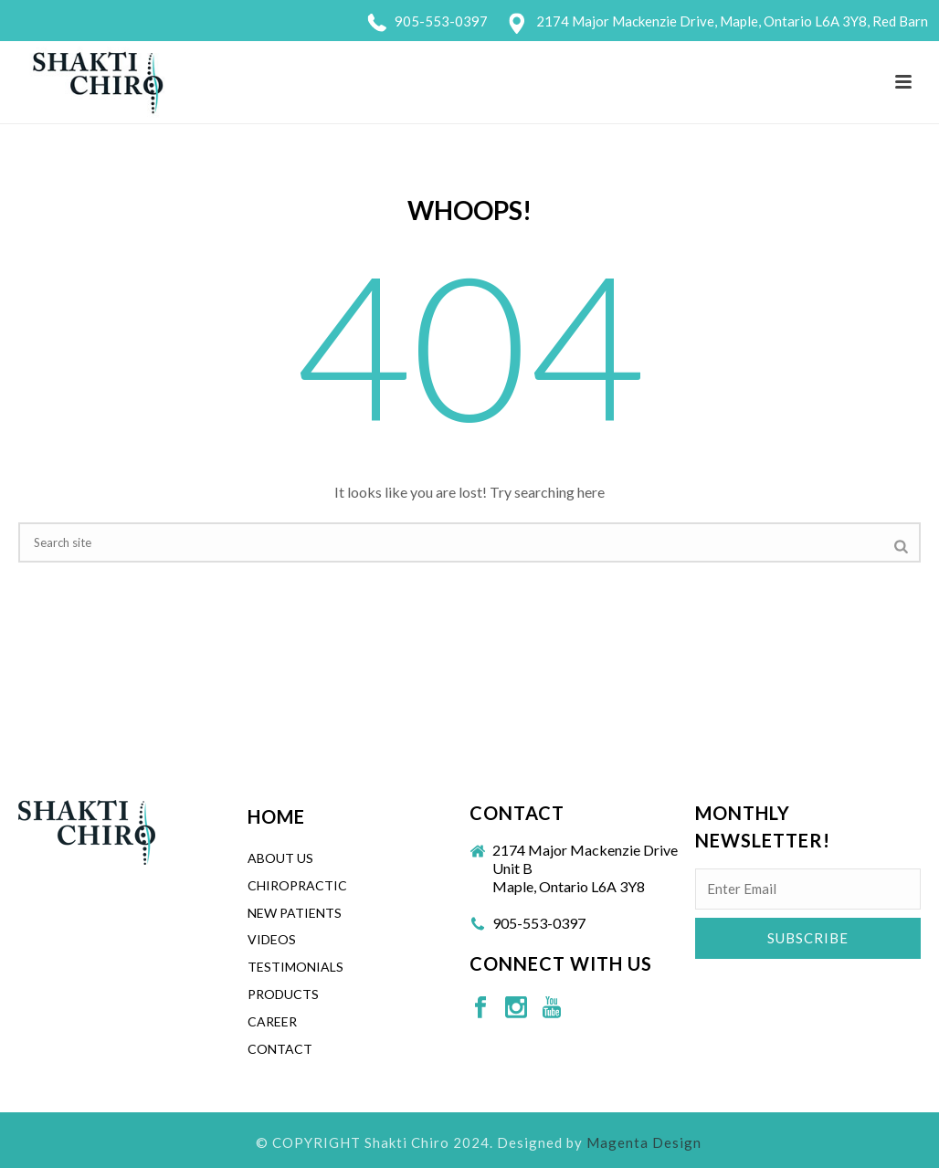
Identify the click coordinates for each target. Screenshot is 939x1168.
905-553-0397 (441, 21)
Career (272, 1021)
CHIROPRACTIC (297, 885)
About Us (280, 858)
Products (283, 994)
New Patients (295, 913)
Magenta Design (644, 1142)
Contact (280, 1049)
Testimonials (295, 966)
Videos (272, 939)
